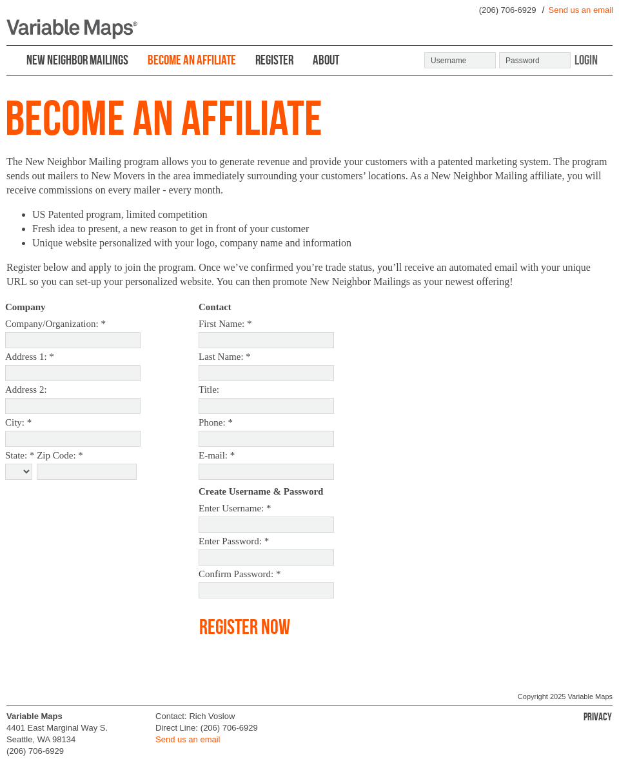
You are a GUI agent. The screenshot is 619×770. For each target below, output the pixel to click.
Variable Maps (590, 696)
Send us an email (581, 10)
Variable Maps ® (71, 29)
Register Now (244, 626)
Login (586, 59)
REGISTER (274, 59)
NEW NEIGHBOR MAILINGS (77, 59)
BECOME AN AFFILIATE (192, 59)
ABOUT (326, 59)
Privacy (598, 716)
